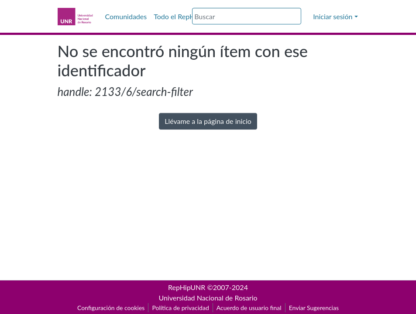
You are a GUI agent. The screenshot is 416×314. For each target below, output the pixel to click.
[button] (306, 16)
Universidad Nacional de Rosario (207, 298)
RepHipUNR (186, 287)
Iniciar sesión (332, 16)
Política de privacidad (180, 307)
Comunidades (126, 16)
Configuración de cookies (110, 307)
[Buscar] (246, 16)
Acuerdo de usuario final (249, 307)
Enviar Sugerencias (314, 307)
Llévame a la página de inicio (208, 121)
